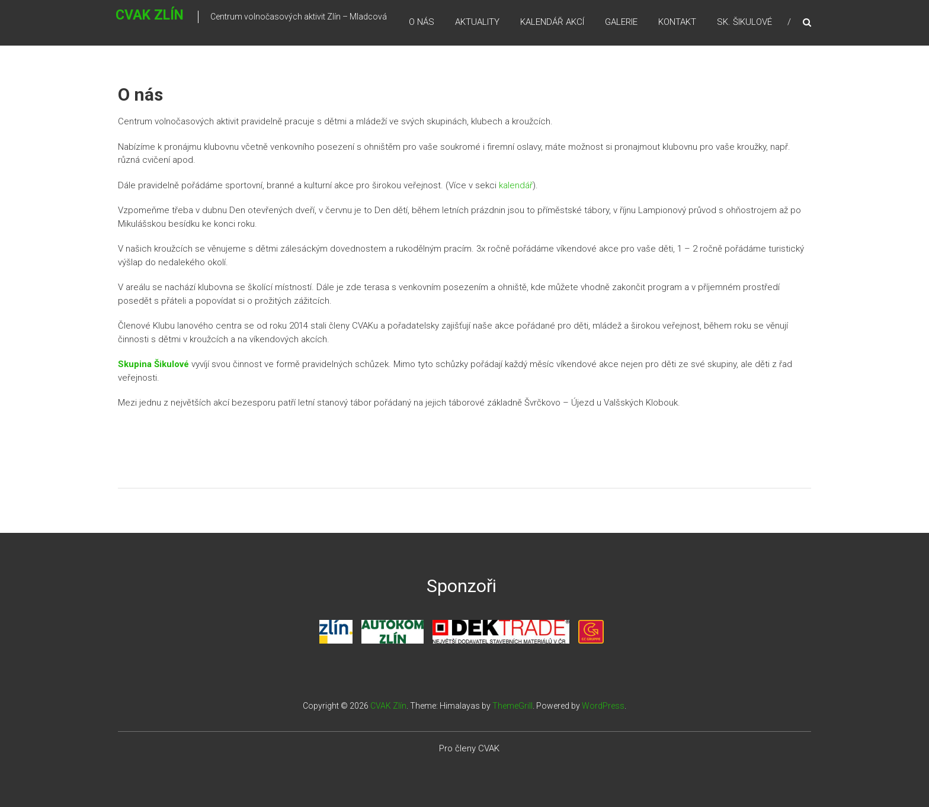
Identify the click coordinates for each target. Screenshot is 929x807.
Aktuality (477, 23)
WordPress (603, 705)
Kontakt (677, 23)
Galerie (621, 23)
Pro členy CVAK (469, 748)
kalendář (516, 185)
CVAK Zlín (131, 22)
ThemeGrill (512, 705)
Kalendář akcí (552, 23)
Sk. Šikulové (744, 23)
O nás (421, 23)
